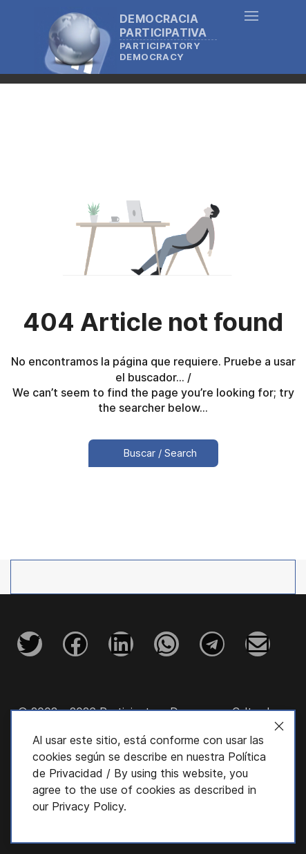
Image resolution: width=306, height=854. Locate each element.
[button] (251, 36)
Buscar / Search (153, 452)
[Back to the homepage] (132, 37)
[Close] (279, 726)
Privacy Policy (88, 806)
